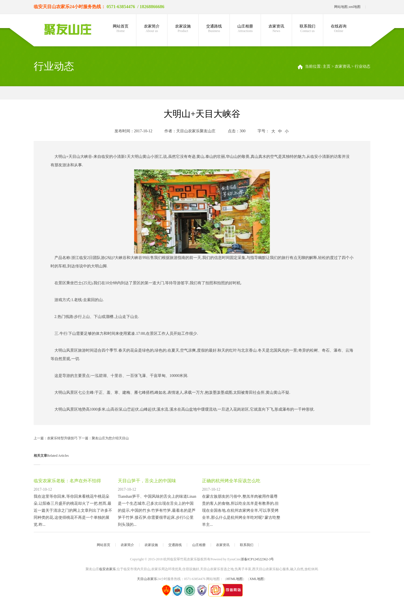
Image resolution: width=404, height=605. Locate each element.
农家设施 (182, 28)
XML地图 (256, 579)
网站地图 (341, 7)
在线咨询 (338, 28)
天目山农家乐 (56, 6)
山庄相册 (245, 28)
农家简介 (151, 28)
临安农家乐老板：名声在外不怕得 (67, 480)
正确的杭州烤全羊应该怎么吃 (231, 480)
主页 (326, 66)
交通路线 (214, 28)
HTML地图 (234, 579)
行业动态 (362, 66)
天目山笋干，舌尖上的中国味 (147, 480)
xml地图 (354, 7)
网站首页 (120, 28)
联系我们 (307, 28)
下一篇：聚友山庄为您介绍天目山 (103, 438)
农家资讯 (276, 28)
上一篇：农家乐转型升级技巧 (56, 438)
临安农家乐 (107, 569)
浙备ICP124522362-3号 (257, 559)
